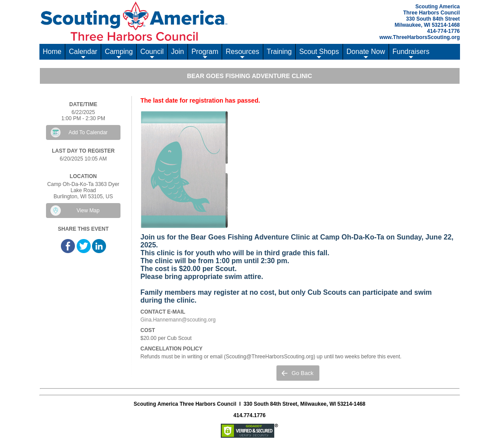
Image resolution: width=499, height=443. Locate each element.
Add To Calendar (87, 132)
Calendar (83, 54)
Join (177, 51)
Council (151, 54)
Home (52, 51)
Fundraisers (411, 54)
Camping (119, 54)
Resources (242, 54)
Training (279, 51)
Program (204, 54)
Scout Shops (319, 54)
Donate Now (366, 54)
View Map (88, 210)
